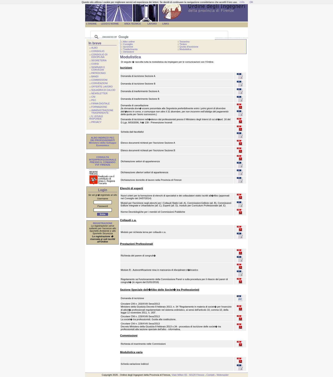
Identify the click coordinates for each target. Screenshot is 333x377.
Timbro (183, 44)
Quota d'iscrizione (189, 46)
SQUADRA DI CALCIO (103, 90)
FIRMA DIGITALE (100, 103)
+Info (241, 2)
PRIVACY (96, 122)
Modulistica (185, 49)
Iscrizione (128, 46)
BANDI (94, 76)
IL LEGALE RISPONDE (96, 117)
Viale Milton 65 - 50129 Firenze (188, 375)
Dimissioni (128, 51)
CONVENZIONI (99, 83)
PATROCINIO (98, 73)
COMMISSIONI (99, 80)
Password (102, 206)
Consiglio (128, 44)
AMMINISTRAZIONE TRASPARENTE (101, 111)
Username (102, 198)
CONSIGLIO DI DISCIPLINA (98, 55)
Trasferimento (130, 49)
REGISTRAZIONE (102, 223)
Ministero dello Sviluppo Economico (102, 144)
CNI (93, 96)
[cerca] (158, 36)
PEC (93, 100)
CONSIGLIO (97, 51)
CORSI (95, 64)
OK (251, 2)
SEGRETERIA (98, 60)
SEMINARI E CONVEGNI (97, 68)
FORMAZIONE (99, 107)
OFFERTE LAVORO (102, 86)
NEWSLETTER (99, 93)
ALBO (94, 47)
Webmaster (223, 375)
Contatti (210, 375)
